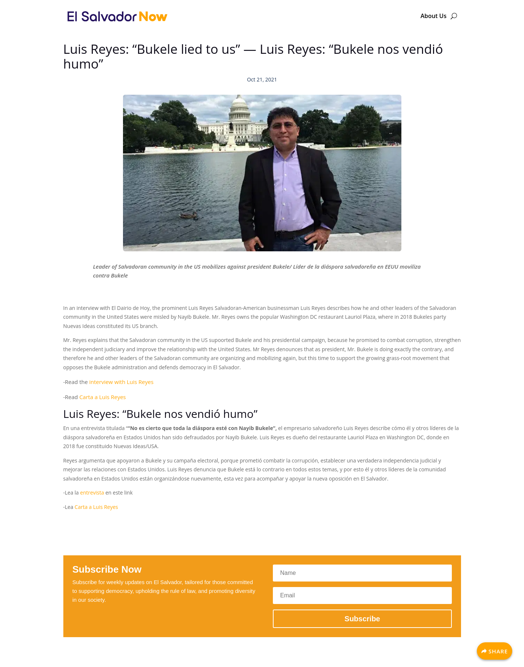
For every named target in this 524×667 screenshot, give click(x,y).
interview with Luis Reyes (121, 381)
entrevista (92, 492)
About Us (434, 16)
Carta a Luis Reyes (102, 397)
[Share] (494, 651)
